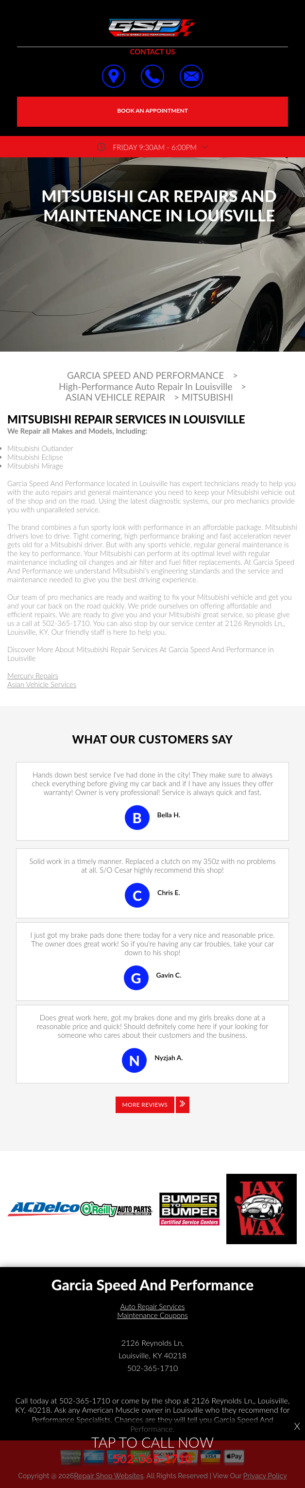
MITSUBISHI (207, 397)
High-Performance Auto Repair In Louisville (145, 386)
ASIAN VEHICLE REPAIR (115, 397)
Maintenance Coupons (152, 1315)
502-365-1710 (65, 623)
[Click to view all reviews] (152, 1112)
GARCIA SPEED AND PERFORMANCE (145, 375)
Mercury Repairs (32, 675)
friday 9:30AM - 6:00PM (155, 147)
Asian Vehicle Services (41, 684)
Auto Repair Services (152, 1306)
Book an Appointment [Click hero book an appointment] (152, 110)
